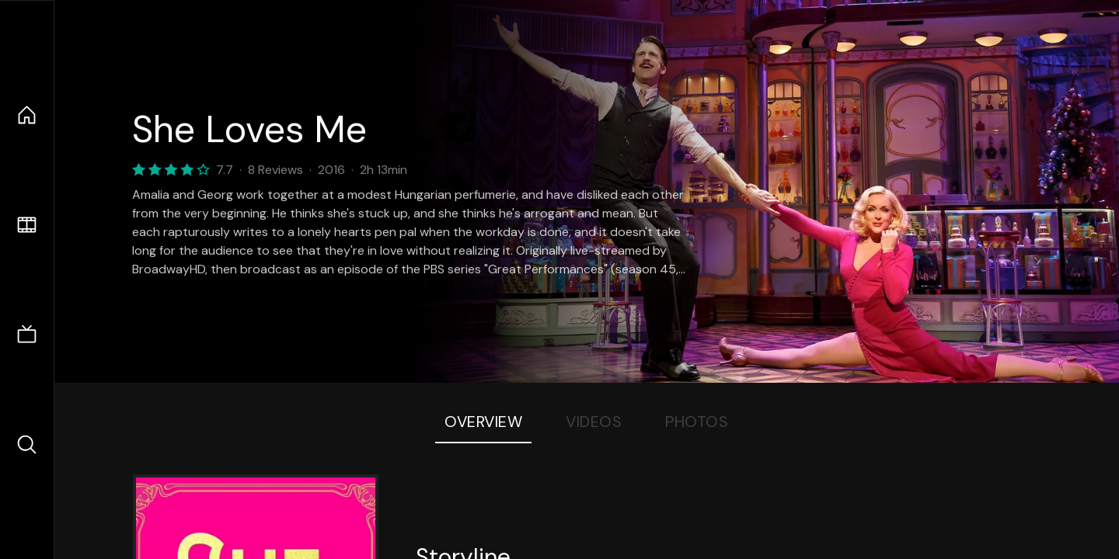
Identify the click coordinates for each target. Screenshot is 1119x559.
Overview (483, 421)
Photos (696, 421)
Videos (594, 421)
